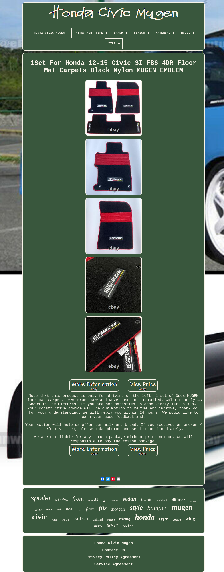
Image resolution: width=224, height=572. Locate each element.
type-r (65, 519)
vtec (105, 501)
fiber (90, 508)
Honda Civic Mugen (113, 543)
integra (193, 501)
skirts (79, 510)
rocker (128, 526)
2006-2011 (118, 509)
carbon (80, 518)
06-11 (112, 525)
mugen (181, 507)
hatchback (161, 500)
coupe (177, 519)
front (78, 498)
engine (111, 519)
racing (125, 519)
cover (38, 509)
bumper (157, 507)
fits (103, 507)
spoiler (40, 498)
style (136, 507)
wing (190, 518)
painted (97, 519)
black (98, 526)
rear (93, 498)
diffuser (178, 500)
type (163, 518)
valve (54, 519)
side (68, 509)
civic (39, 517)
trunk (146, 499)
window (61, 500)
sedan (130, 499)
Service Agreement (113, 564)
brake (114, 500)
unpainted (53, 509)
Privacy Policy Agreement (113, 557)
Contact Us (113, 550)
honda (145, 517)
